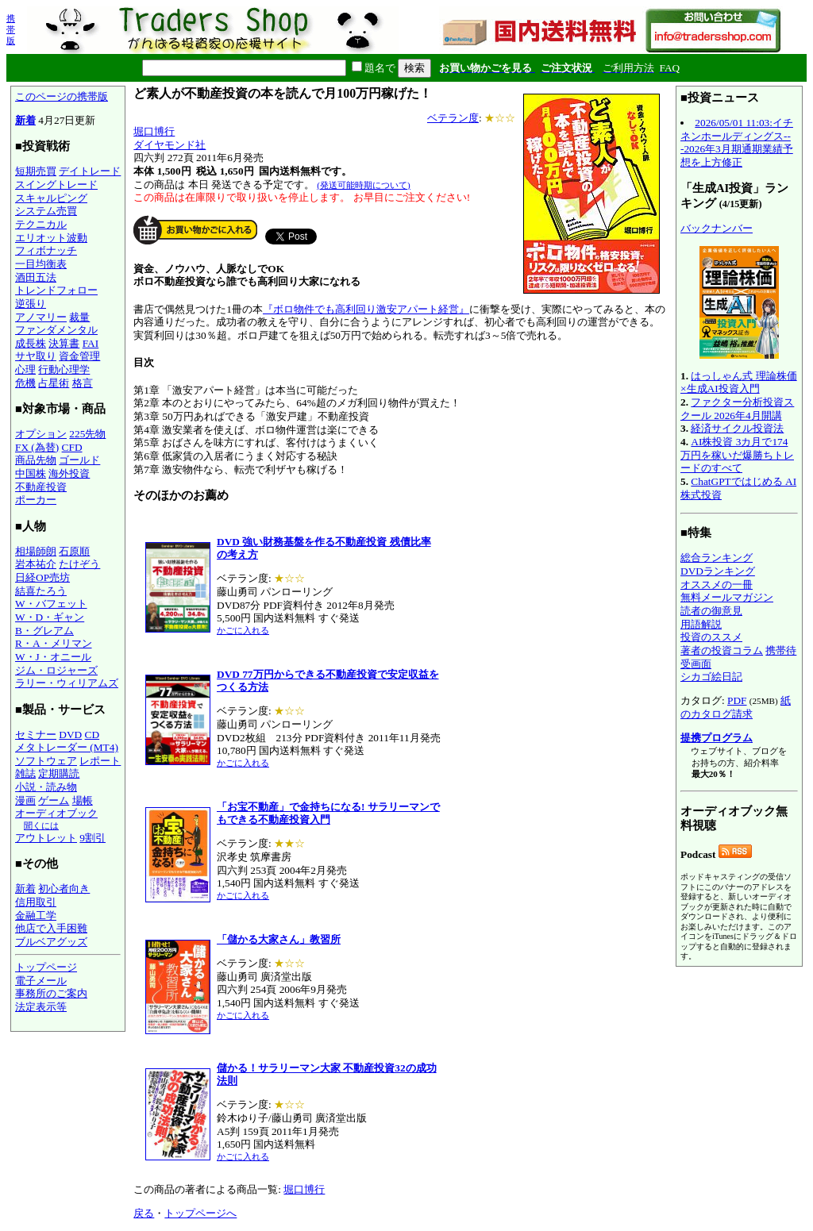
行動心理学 (64, 369)
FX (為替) (37, 447)
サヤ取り (35, 356)
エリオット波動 (51, 238)
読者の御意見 (711, 611)
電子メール (41, 981)
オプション (41, 434)
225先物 (87, 434)
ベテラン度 (453, 118)
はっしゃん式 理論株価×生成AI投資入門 (738, 382)
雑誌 (25, 773)
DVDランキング (717, 571)
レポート (100, 761)
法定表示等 (41, 1007)
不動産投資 (41, 487)
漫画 (25, 800)
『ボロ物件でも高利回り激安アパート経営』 (366, 309)
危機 (25, 383)
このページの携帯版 (61, 96)
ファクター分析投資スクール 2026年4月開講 (737, 408)
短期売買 (35, 171)
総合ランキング (716, 558)
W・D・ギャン (49, 617)
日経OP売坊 (42, 577)
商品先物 (35, 460)
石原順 (74, 551)
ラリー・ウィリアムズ (66, 683)
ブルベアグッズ (51, 942)
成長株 (30, 343)
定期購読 (58, 773)
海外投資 (69, 473)
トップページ (46, 967)
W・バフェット (51, 604)
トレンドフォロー (56, 290)
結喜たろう (41, 591)
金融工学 (35, 915)
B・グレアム (44, 631)
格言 (82, 383)
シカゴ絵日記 (711, 677)
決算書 (63, 343)
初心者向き (64, 888)
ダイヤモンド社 (169, 145)
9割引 (92, 838)
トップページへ (200, 1213)
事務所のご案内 (51, 993)
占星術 (53, 383)
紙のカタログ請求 (735, 707)
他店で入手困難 (51, 928)
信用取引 (35, 902)
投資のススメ (711, 637)
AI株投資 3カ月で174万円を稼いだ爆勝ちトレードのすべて (737, 455)
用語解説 (701, 624)
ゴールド (79, 460)
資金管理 (79, 356)
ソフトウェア (46, 761)
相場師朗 (35, 551)
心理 (25, 369)
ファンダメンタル (56, 330)
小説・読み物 (46, 787)
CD (92, 735)
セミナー (35, 735)
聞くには (41, 825)
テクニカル (41, 224)
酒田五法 (35, 277)
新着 (25, 120)
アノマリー (41, 317)
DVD (70, 735)
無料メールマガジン (726, 597)
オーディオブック (56, 813)
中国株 (30, 473)
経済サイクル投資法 (737, 428)
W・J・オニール (53, 657)
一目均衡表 (41, 264)
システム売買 (46, 211)
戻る (143, 1213)
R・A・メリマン (53, 643)
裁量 (79, 317)
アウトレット (46, 838)
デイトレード (90, 171)
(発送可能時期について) (363, 185)
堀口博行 (154, 131)
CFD (72, 447)
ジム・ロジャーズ (56, 670)
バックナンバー (716, 228)
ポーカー (35, 500)
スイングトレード (56, 184)
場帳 (82, 800)
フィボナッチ (46, 250)
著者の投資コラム (721, 650)
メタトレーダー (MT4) (66, 747)
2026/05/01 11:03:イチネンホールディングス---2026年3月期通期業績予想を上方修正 (736, 142)
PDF (736, 700)
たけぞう (79, 564)
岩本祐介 (35, 564)
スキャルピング (51, 198)
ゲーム (53, 800)
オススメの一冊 (716, 584)
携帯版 (10, 29)
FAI (91, 343)
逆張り (30, 304)
